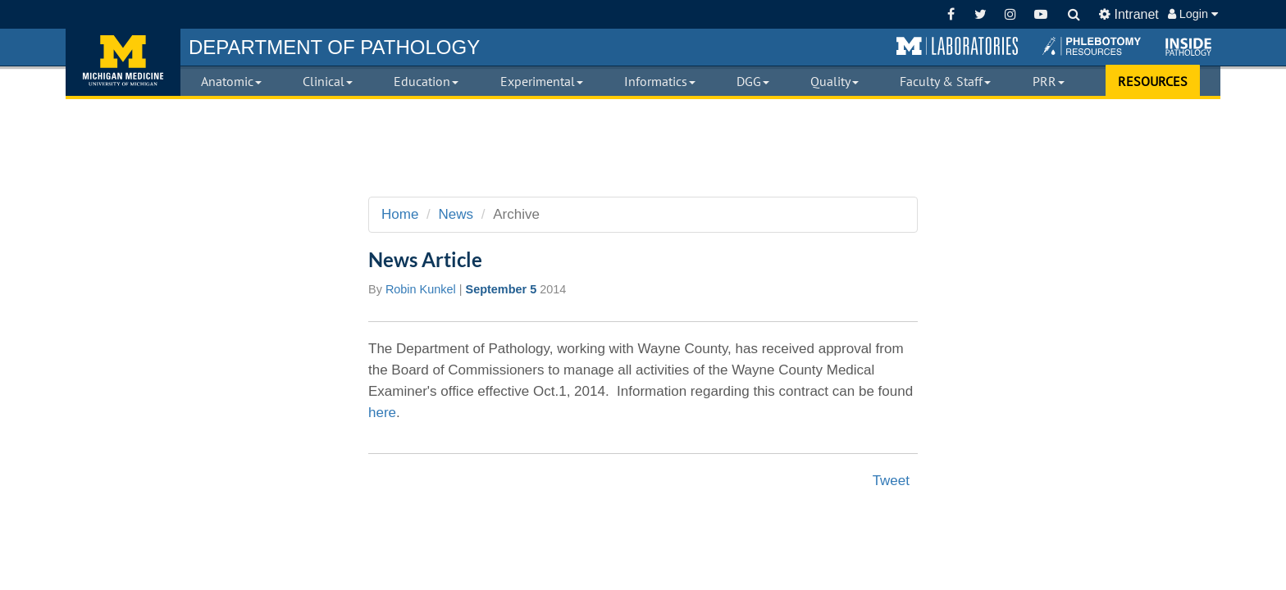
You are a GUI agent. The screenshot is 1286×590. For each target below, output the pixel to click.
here (382, 412)
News (456, 214)
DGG (752, 81)
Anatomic (231, 81)
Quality (834, 81)
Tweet (891, 480)
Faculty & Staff (945, 81)
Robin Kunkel (420, 289)
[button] (957, 47)
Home (399, 214)
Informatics (659, 81)
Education (426, 81)
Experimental (541, 81)
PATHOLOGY (334, 47)
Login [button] (1193, 13)
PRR (1049, 81)
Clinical (328, 81)
